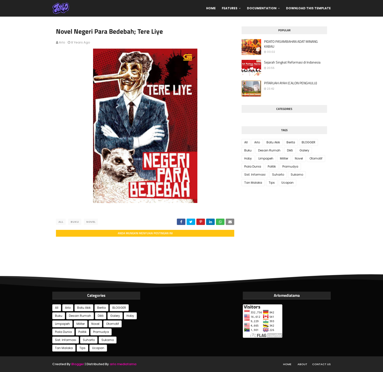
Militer (284, 158)
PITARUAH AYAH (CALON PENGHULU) (290, 83)
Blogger (77, 364)
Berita (291, 142)
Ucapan (287, 183)
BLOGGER (308, 142)
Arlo (62, 42)
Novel (91, 222)
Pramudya (290, 166)
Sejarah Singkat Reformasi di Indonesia (292, 62)
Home (287, 364)
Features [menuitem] (229, 8)
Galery (304, 150)
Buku (75, 222)
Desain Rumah (269, 150)
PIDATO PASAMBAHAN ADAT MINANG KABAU (291, 44)
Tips (272, 183)
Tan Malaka (253, 183)
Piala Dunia (252, 166)
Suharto (278, 174)
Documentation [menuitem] (262, 8)
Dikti (290, 150)
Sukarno (297, 174)
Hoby (248, 158)
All (60, 222)
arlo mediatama (123, 364)
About (302, 364)
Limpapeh (265, 158)
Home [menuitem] (211, 8)
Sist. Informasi (255, 174)
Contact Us (321, 364)
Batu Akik (273, 142)
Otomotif (315, 158)
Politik (272, 166)
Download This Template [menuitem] (308, 8)
